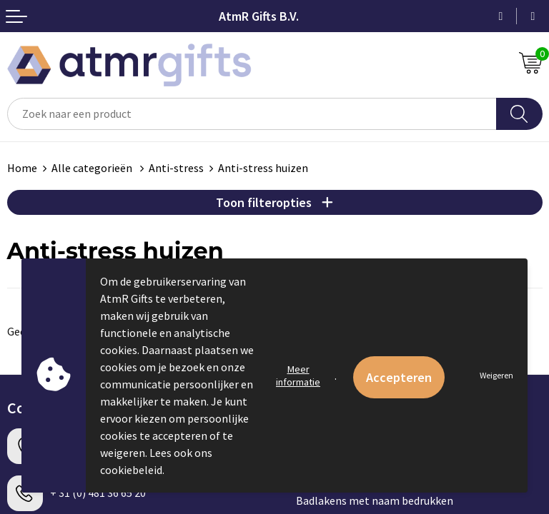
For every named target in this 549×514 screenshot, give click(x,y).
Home (22, 168)
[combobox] (252, 114)
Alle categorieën (92, 168)
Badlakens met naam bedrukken (374, 500)
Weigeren (496, 375)
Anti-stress (176, 168)
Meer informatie (298, 375)
